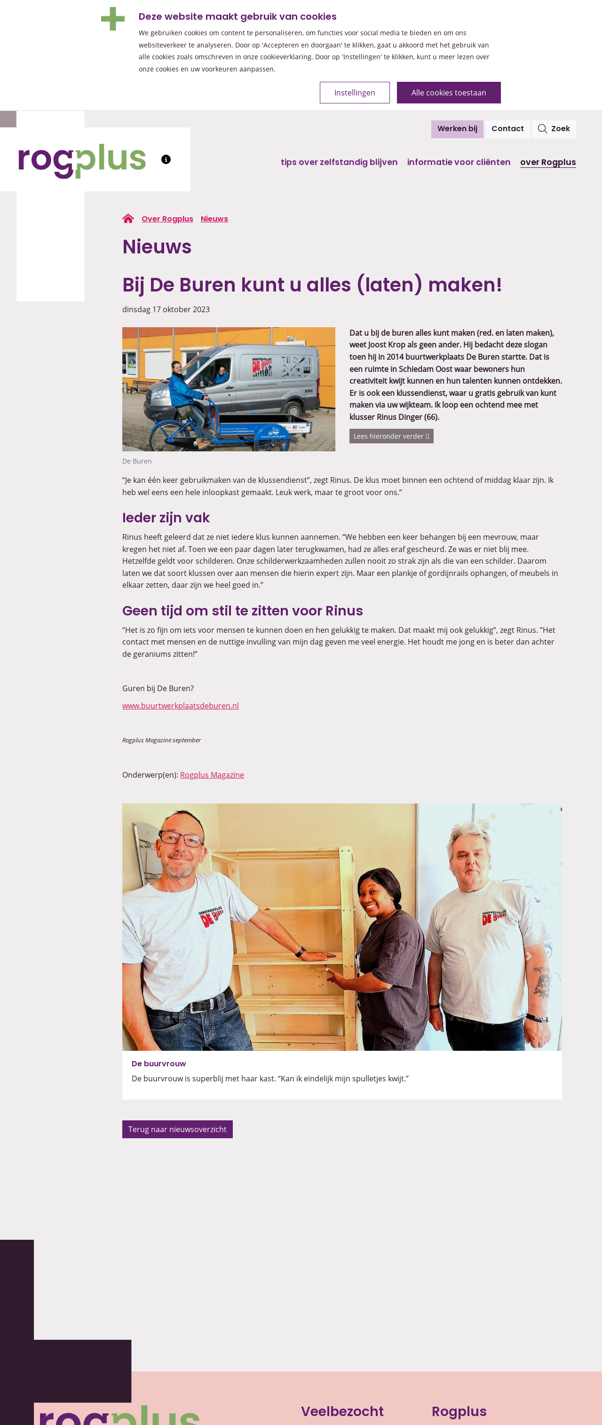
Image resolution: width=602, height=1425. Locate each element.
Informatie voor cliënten (459, 163)
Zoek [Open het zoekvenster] (554, 129)
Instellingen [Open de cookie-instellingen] (354, 92)
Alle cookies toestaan (449, 92)
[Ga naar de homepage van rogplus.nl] (128, 218)
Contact (507, 129)
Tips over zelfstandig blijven (339, 163)
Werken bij (457, 129)
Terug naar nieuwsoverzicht (177, 1129)
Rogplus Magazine (212, 775)
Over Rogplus (548, 163)
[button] (155, 956)
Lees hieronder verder (391, 436)
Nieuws (214, 219)
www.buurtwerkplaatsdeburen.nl (180, 706)
